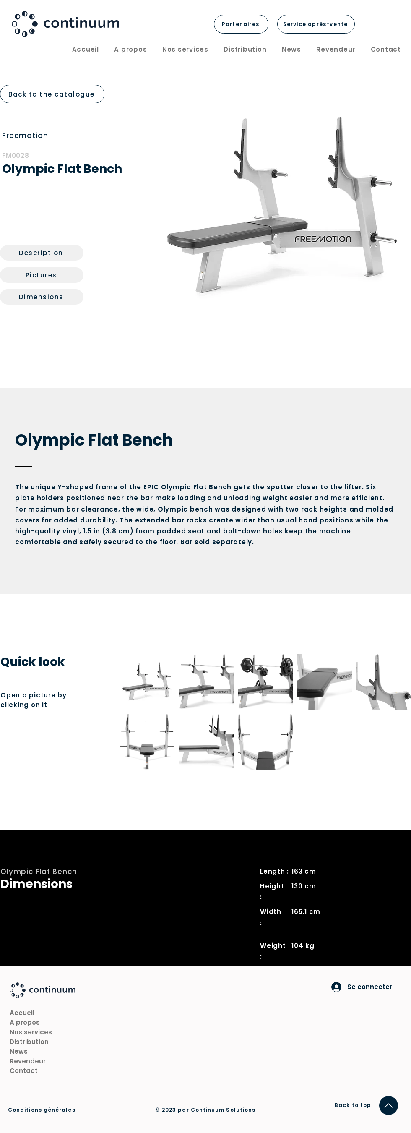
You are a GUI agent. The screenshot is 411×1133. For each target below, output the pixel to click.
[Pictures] (41, 275)
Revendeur (28, 1061)
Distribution (29, 1041)
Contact (24, 1070)
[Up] (388, 1105)
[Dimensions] (41, 297)
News (19, 1051)
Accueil (22, 1012)
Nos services (31, 1032)
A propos (25, 1022)
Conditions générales (41, 1109)
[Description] (41, 253)
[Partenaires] (241, 24)
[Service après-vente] (316, 24)
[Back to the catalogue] (52, 94)
